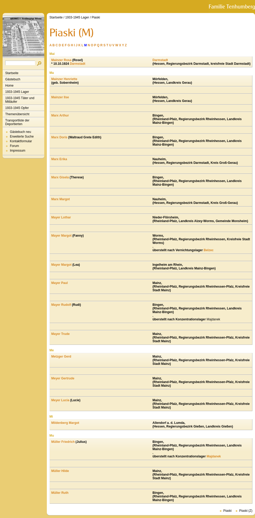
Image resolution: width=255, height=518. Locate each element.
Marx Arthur (60, 115)
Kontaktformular (21, 141)
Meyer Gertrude (62, 378)
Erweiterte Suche (22, 136)
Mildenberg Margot (65, 423)
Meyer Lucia (60, 400)
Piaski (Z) (245, 511)
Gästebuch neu (20, 132)
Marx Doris (59, 137)
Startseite (11, 73)
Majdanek (214, 456)
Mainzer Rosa (61, 60)
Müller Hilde (60, 471)
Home (9, 85)
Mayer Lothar (61, 217)
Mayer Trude (60, 334)
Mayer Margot (61, 235)
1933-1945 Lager (17, 92)
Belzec (209, 250)
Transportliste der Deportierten (17, 122)
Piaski (96, 17)
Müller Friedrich (63, 442)
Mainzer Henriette (64, 79)
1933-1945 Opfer (17, 108)
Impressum (17, 150)
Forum (14, 146)
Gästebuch (12, 79)
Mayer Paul (59, 283)
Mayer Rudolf (61, 305)
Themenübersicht (17, 114)
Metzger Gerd (61, 356)
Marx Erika (59, 159)
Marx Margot (60, 199)
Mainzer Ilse (60, 97)
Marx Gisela (60, 177)
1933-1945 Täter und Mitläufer (19, 99)
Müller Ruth (59, 493)
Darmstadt (77, 64)
